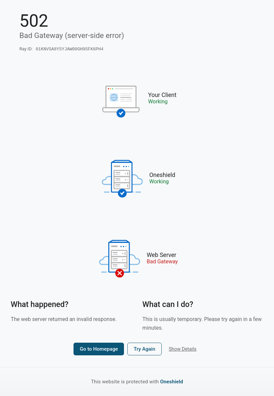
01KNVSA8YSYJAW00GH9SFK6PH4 (70, 49)
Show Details (182, 350)
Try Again (144, 350)
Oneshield (171, 382)
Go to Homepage (99, 350)
